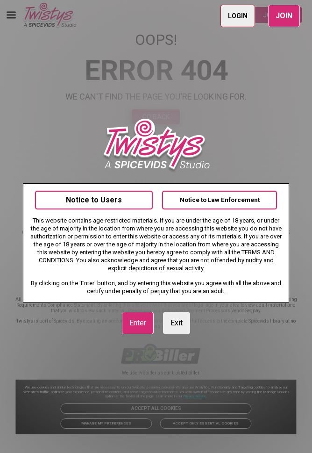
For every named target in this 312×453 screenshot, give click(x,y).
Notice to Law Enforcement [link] (220, 199)
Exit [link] (176, 322)
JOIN (284, 15)
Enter (137, 322)
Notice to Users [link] (94, 199)
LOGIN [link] (238, 16)
